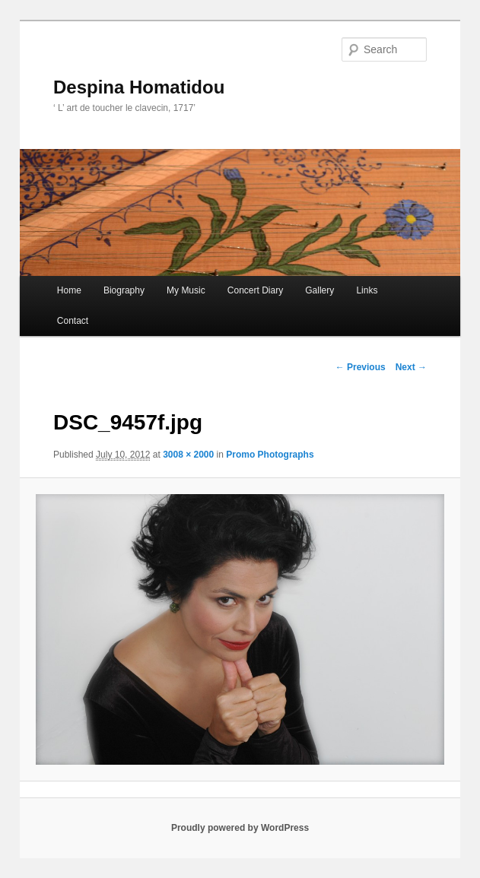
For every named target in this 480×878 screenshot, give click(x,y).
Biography (124, 290)
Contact (72, 320)
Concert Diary (255, 290)
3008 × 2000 (188, 454)
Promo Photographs (269, 454)
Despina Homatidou (138, 87)
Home (69, 290)
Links (366, 290)
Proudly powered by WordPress (240, 828)
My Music (186, 290)
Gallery (319, 290)
